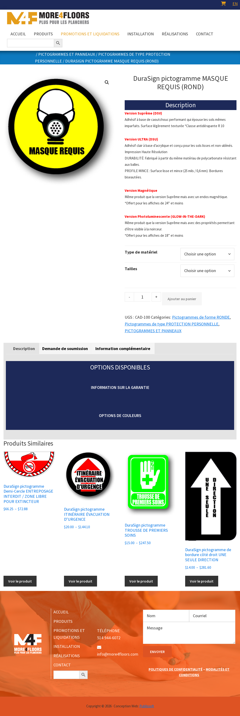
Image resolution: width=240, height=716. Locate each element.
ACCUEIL (61, 612)
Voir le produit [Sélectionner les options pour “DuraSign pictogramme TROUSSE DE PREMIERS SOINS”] (141, 581)
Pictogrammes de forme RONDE (201, 317)
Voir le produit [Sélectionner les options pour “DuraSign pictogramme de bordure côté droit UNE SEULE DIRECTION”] (202, 581)
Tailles (131, 268)
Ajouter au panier (182, 298)
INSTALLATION (66, 646)
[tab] (24, 348)
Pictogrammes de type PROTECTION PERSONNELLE (171, 324)
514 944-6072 (108, 637)
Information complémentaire (122, 348)
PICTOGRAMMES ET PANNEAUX (66, 54)
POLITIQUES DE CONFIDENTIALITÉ (175, 669)
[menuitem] (235, 3)
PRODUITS (62, 621)
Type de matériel (141, 252)
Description (24, 348)
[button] (107, 82)
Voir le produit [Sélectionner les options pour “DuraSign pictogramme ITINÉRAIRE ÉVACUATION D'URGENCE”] (80, 581)
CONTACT (62, 665)
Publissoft (146, 706)
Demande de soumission (65, 348)
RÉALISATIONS (66, 655)
